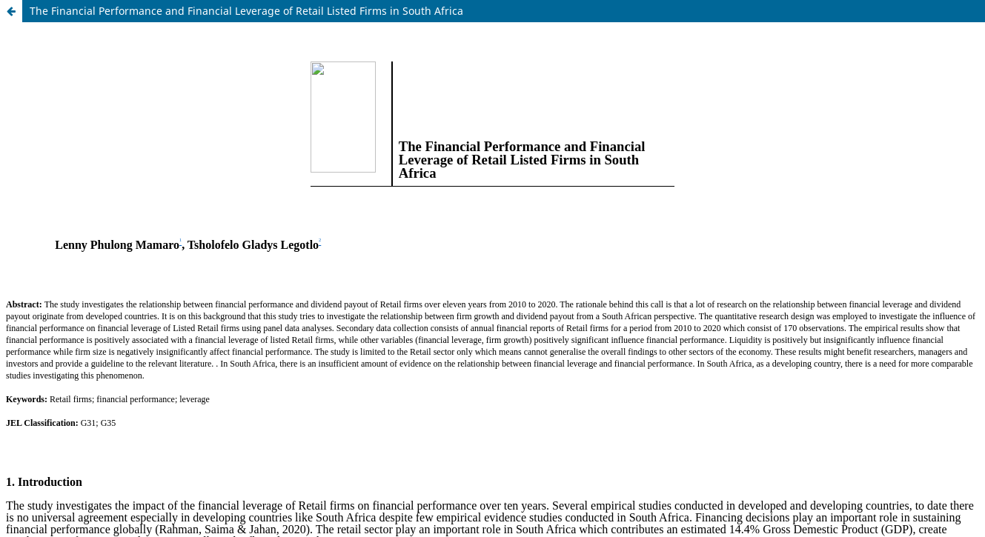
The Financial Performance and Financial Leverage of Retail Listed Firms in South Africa (246, 11)
